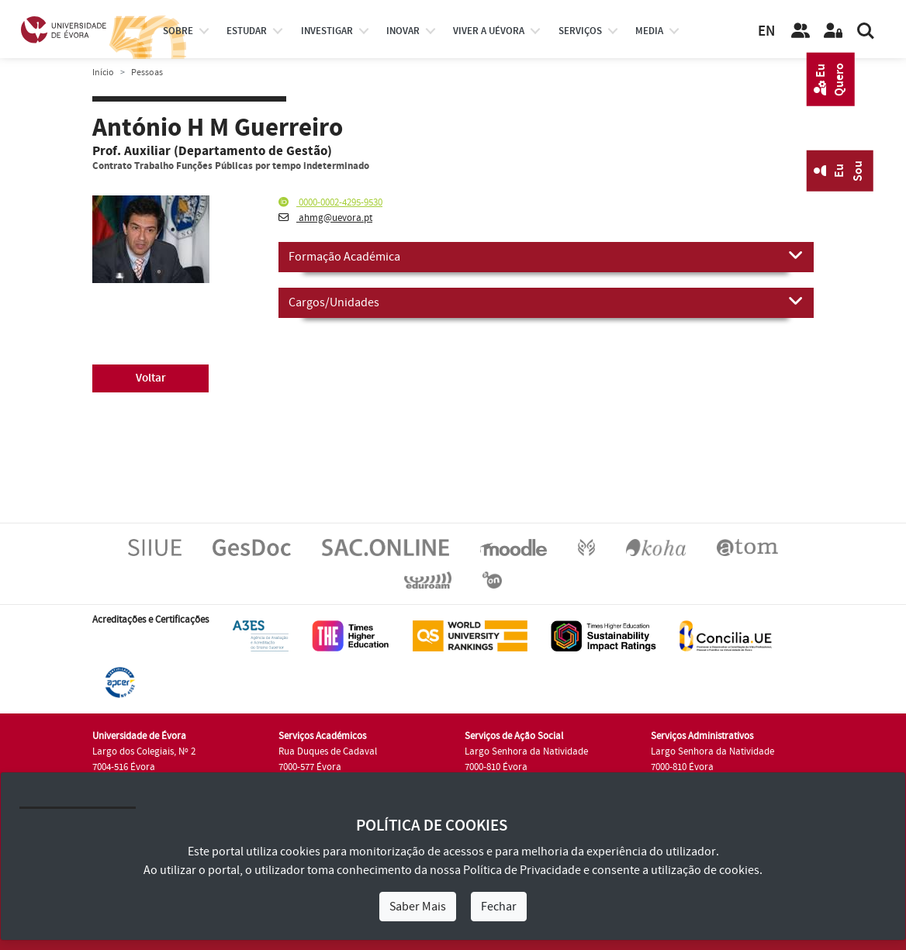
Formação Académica (546, 255)
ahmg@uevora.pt (325, 218)
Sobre (178, 31)
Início (103, 72)
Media (649, 31)
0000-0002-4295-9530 (330, 202)
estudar (246, 31)
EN (766, 31)
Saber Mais (417, 906)
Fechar (499, 906)
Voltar (151, 378)
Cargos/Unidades (546, 301)
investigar (327, 31)
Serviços (580, 31)
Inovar (403, 31)
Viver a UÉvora (488, 31)
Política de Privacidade (522, 870)
